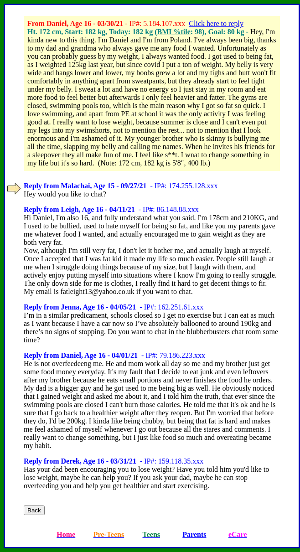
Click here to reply (216, 23)
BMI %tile (173, 32)
